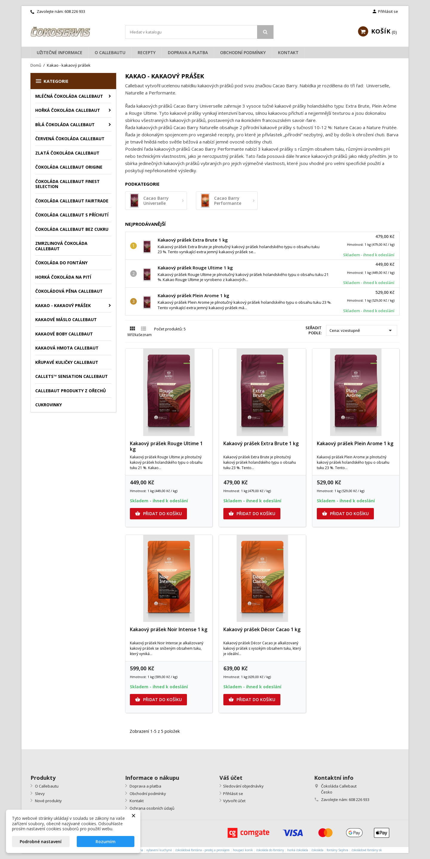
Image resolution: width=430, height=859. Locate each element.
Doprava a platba (188, 52)
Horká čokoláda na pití (63, 277)
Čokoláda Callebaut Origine (68, 167)
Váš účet (230, 777)
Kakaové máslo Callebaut (66, 319)
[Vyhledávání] (199, 32)
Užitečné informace (59, 52)
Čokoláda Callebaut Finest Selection (67, 184)
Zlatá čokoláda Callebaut (67, 153)
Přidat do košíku (158, 514)
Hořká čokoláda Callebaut (67, 110)
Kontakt (288, 52)
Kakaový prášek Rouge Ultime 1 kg (195, 268)
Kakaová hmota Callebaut (67, 348)
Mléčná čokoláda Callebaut (69, 96)
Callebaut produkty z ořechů (70, 390)
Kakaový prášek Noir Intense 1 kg (168, 629)
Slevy (39, 793)
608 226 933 (74, 11)
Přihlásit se (233, 793)
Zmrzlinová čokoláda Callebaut (61, 245)
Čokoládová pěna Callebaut (69, 291)
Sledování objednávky (243, 786)
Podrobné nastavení (41, 841)
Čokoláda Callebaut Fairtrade (71, 201)
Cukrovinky (48, 405)
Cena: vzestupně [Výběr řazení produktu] (361, 330)
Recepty (147, 52)
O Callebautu (110, 52)
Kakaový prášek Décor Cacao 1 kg (261, 629)
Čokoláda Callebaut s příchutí (71, 215)
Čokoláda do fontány (61, 263)
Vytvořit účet (234, 800)
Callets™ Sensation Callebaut (71, 376)
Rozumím (106, 841)
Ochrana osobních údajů (151, 808)
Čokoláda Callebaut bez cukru (71, 229)
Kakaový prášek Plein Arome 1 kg (193, 295)
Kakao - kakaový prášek (63, 305)
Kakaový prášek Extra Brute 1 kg (193, 240)
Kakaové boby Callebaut (64, 334)
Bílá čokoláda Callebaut (65, 124)
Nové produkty (48, 800)
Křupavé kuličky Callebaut (66, 362)
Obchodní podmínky (243, 52)
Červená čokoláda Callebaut (70, 138)
